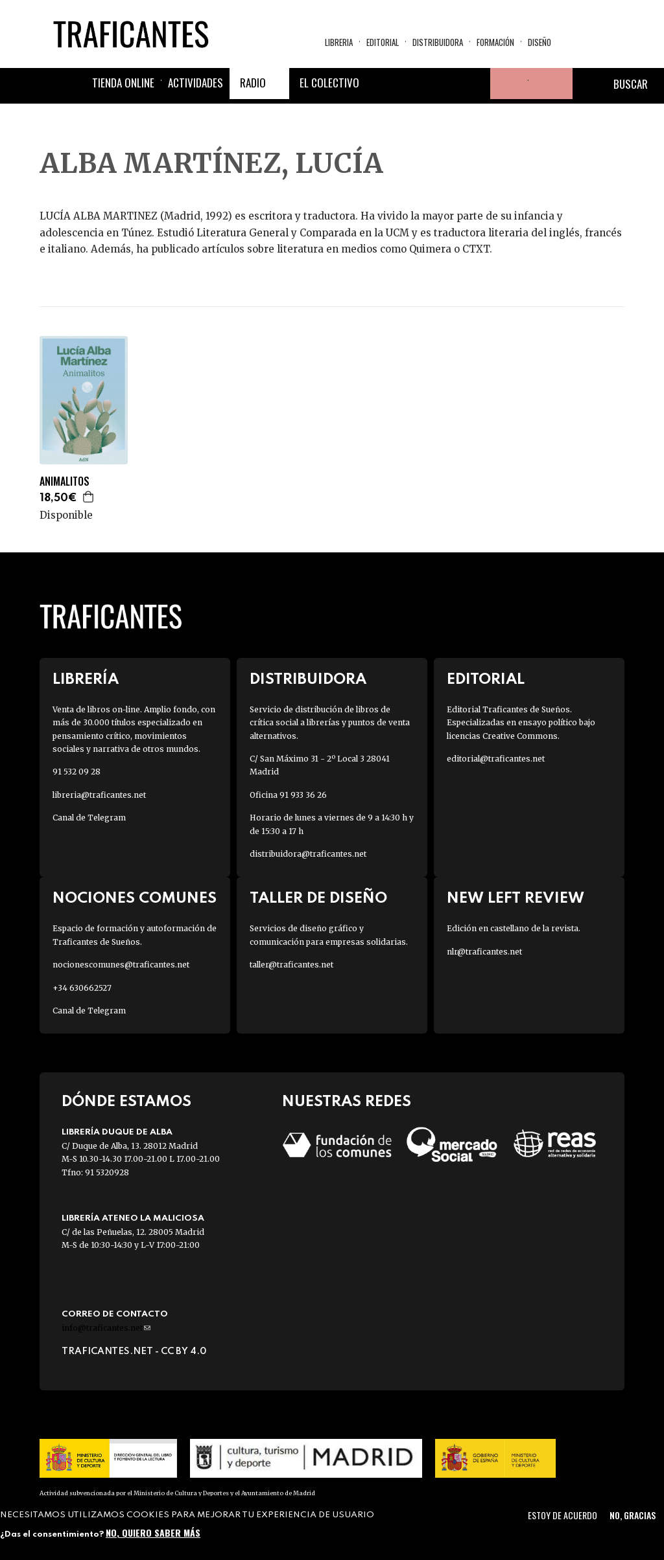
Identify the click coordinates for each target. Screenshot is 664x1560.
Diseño (539, 42)
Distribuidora (437, 42)
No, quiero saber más (153, 1532)
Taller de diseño (318, 898)
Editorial (382, 42)
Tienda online (123, 84)
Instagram (443, 85)
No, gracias (633, 1515)
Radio (253, 84)
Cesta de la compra (550, 85)
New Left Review (515, 898)
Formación (495, 42)
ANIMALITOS (64, 481)
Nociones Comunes (135, 898)
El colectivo (329, 84)
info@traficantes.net (106, 1328)
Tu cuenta (505, 85)
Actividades (195, 84)
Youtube (474, 85)
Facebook (381, 85)
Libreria (339, 42)
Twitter (412, 85)
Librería (86, 679)
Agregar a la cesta (89, 497)
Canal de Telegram (89, 817)
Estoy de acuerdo (562, 1515)
